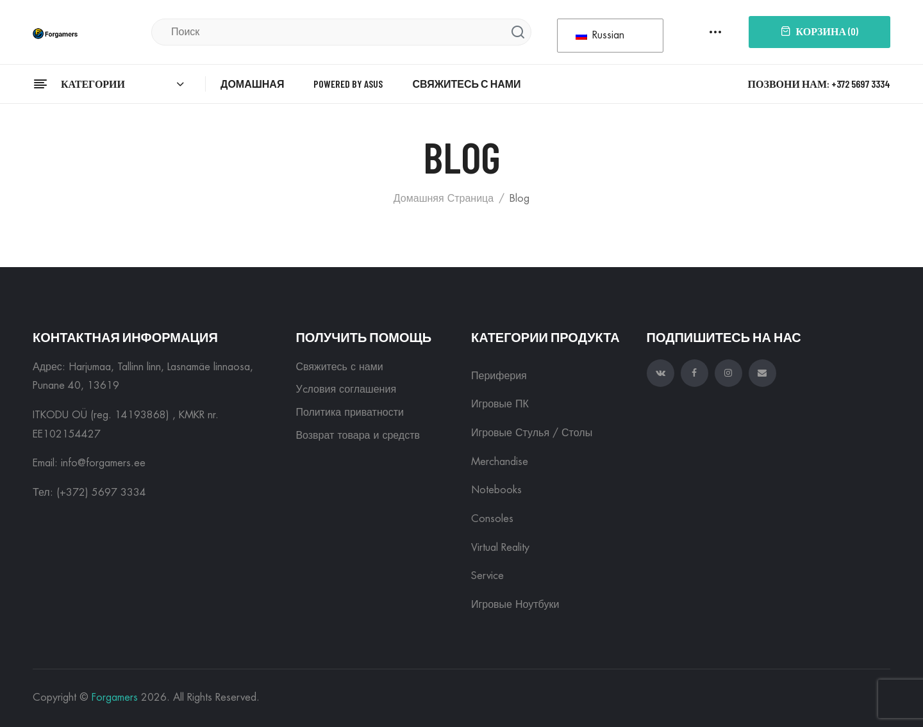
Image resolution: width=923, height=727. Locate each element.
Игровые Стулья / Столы (531, 433)
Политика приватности (349, 412)
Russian (600, 35)
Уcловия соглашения (345, 389)
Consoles (492, 519)
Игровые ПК (500, 404)
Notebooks (496, 490)
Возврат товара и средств (357, 435)
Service (487, 576)
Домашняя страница (444, 198)
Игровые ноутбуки (515, 605)
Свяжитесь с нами (339, 367)
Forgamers (115, 697)
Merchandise (499, 462)
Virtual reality (500, 548)
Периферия (499, 376)
